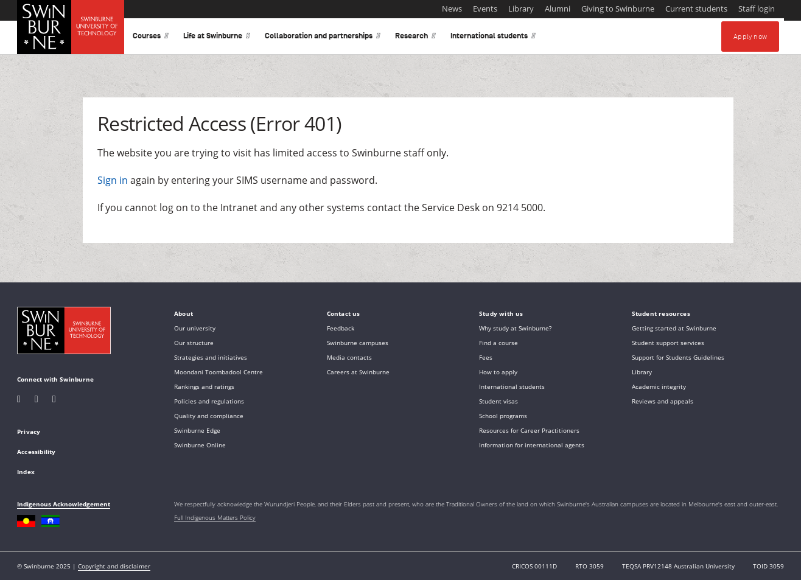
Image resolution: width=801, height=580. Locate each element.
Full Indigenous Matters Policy (215, 517)
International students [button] (493, 38)
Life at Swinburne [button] (216, 38)
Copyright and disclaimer (114, 566)
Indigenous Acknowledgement (63, 504)
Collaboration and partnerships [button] (322, 38)
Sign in (112, 180)
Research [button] (415, 38)
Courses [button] (151, 38)
